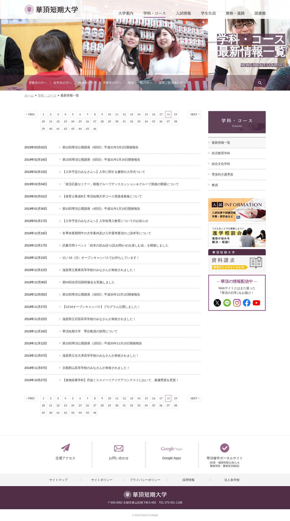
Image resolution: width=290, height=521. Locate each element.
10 (109, 114)
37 (168, 121)
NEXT (193, 114)
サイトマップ (58, 479)
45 (87, 128)
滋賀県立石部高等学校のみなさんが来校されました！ (99, 319)
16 (153, 114)
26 (87, 121)
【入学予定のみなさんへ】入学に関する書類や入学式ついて (103, 172)
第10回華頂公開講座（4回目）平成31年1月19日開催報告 (101, 208)
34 (146, 121)
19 (175, 114)
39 (43, 128)
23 (65, 121)
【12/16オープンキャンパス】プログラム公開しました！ (101, 306)
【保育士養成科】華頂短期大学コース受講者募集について (102, 196)
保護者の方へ (87, 82)
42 (65, 128)
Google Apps (171, 458)
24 (72, 121)
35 (153, 121)
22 (58, 121)
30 (116, 121)
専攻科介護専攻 (222, 174)
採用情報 (188, 479)
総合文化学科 (221, 164)
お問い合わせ (119, 458)
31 (124, 121)
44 (80, 128)
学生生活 (208, 14)
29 (109, 121)
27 (94, 121)
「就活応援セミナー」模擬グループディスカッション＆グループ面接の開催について (120, 184)
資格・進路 (235, 14)
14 (138, 114)
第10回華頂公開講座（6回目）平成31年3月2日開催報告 (100, 147)
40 (50, 128)
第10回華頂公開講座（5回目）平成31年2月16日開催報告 (101, 159)
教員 (215, 185)
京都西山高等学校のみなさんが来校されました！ (96, 368)
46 (94, 128)
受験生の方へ (38, 82)
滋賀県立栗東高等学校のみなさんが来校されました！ (99, 270)
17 (161, 114)
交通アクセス (65, 458)
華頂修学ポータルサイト (224, 460)
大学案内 (125, 14)
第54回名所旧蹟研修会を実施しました (88, 282)
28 (102, 121)
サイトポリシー (102, 479)
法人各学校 (232, 479)
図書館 (260, 14)
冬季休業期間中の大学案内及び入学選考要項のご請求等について (106, 233)
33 (138, 121)
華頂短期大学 (51, 9)
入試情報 (183, 14)
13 (131, 114)
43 (72, 128)
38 (175, 121)
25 (80, 121)
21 (50, 121)
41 (58, 128)
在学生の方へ (62, 82)
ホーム (29, 95)
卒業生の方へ (112, 82)
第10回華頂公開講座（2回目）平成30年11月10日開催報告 (102, 343)
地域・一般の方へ (140, 82)
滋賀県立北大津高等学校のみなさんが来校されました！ (100, 355)
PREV (31, 114)
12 (124, 114)
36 (161, 121)
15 (146, 114)
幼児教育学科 (221, 153)
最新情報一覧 (221, 142)
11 (116, 114)
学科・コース (154, 14)
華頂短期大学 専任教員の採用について (90, 331)
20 (43, 121)
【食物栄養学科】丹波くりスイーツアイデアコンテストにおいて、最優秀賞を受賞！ (120, 380)
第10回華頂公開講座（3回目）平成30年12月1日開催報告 (101, 294)
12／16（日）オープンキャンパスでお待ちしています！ (101, 257)
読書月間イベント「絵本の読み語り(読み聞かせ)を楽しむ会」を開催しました (115, 245)
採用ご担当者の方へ (172, 82)
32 (131, 121)
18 (168, 114)
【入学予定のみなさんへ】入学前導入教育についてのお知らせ (105, 221)
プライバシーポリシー (145, 479)
